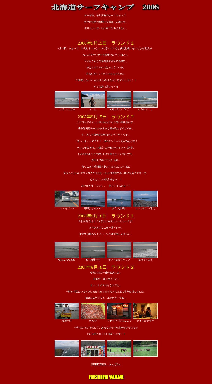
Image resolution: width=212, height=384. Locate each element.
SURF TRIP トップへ (106, 364)
